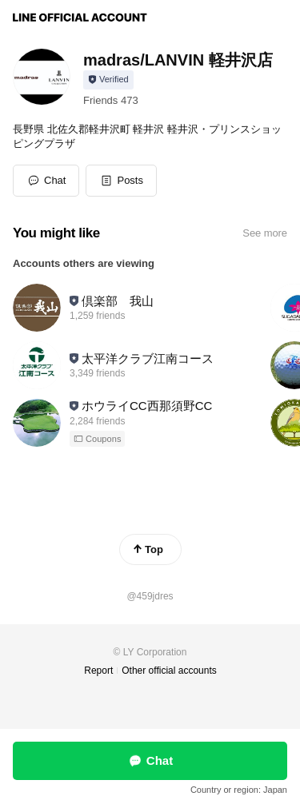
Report (98, 670)
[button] (121, 181)
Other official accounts (169, 670)
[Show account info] (108, 80)
